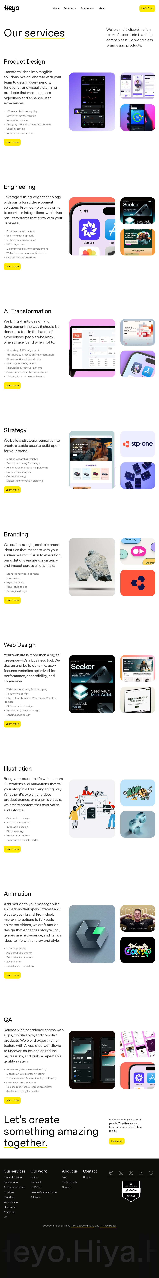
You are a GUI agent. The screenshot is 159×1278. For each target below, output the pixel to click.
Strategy (15, 430)
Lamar (34, 1177)
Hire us (87, 1177)
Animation (17, 893)
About (102, 8)
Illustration (18, 768)
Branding (16, 534)
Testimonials (69, 1182)
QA (8, 1019)
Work (56, 8)
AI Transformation (27, 311)
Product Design (24, 61)
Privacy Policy (108, 1225)
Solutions (87, 8)
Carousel (36, 1182)
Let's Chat (147, 8)
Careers (66, 1187)
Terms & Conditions (82, 1225)
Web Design (19, 644)
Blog (64, 1177)
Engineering (19, 186)
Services (70, 8)
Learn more (12, 142)
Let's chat (117, 1141)
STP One (36, 1187)
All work (35, 1197)
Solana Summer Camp (44, 1192)
